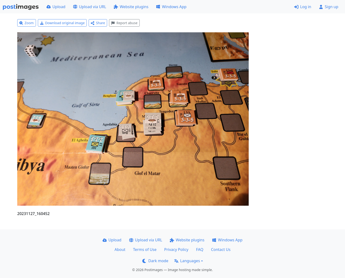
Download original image (62, 23)
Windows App (171, 6)
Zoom (26, 23)
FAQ (199, 249)
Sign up (328, 6)
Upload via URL (89, 6)
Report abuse (124, 23)
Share (98, 23)
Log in (302, 6)
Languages (187, 260)
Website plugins (131, 6)
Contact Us (220, 249)
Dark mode (155, 260)
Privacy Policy (176, 249)
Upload (55, 6)
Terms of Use (144, 249)
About (120, 249)
